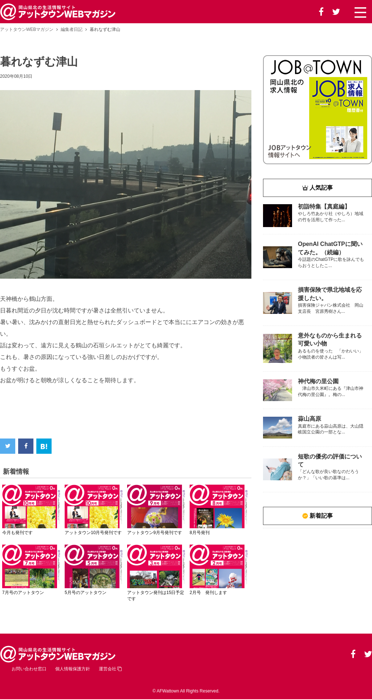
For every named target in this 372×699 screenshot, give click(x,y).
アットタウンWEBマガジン (26, 29)
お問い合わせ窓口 (29, 668)
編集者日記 (71, 29)
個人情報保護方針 (72, 668)
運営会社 (110, 668)
